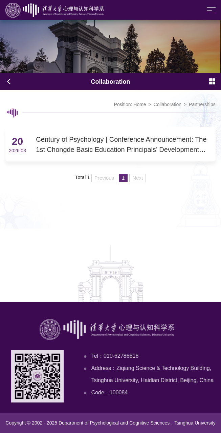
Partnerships (202, 104)
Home (139, 104)
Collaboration (168, 104)
